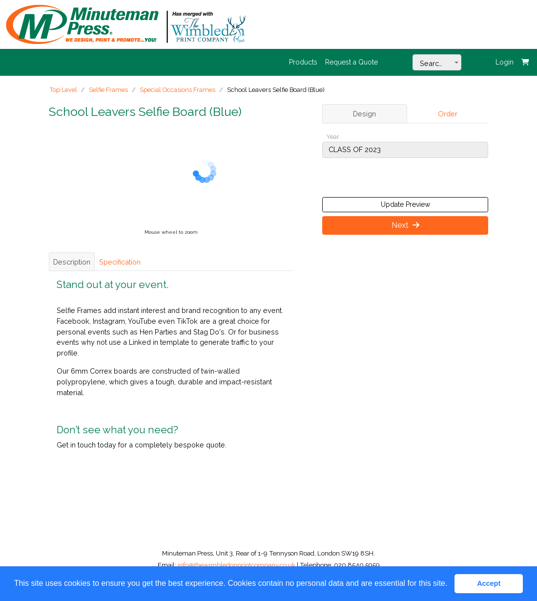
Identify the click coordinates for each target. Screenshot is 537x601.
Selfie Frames (108, 89)
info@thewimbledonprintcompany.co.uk (237, 565)
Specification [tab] (120, 262)
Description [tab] (71, 262)
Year (332, 136)
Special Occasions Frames (177, 89)
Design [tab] (364, 114)
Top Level (63, 89)
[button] (451, 584)
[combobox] (437, 62)
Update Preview (405, 204)
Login (505, 62)
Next (405, 225)
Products (303, 62)
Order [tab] (447, 114)
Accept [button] (488, 583)
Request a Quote (351, 62)
